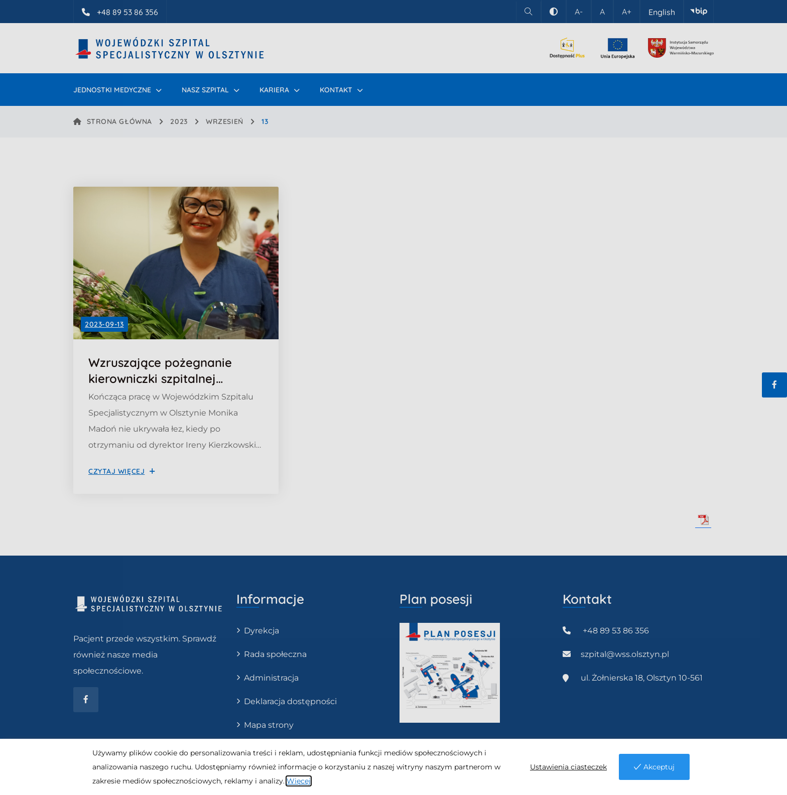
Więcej (299, 780)
